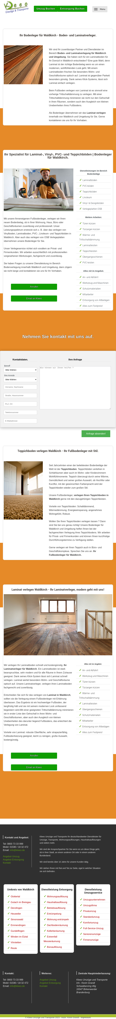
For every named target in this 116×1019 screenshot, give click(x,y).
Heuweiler (16, 914)
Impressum (86, 1017)
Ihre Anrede (9, 375)
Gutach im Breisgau (21, 902)
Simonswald (17, 919)
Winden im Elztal (19, 936)
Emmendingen (18, 925)
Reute (14, 948)
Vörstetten (16, 942)
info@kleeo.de (17, 850)
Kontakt (7, 863)
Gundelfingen (17, 931)
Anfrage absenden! (96, 433)
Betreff (7, 366)
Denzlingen (16, 908)
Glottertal (15, 896)
